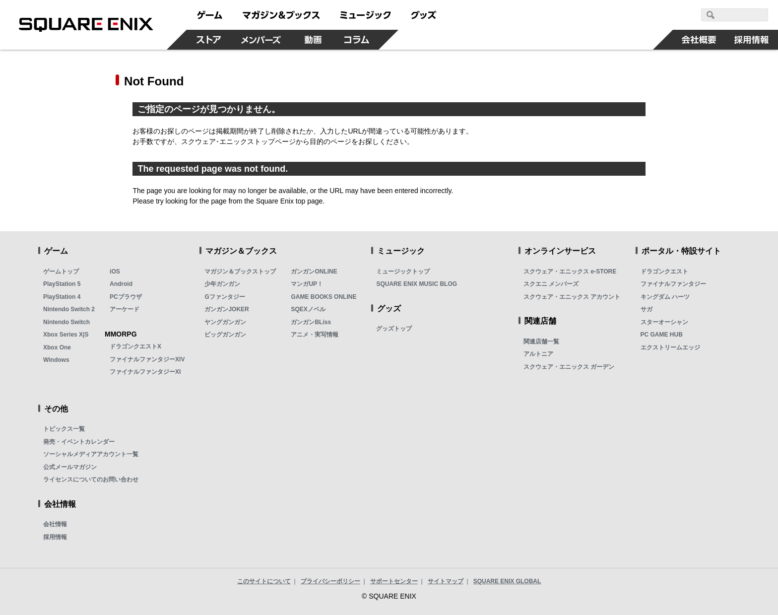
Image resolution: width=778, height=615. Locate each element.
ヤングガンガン (225, 322)
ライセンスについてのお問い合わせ (90, 479)
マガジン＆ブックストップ (240, 271)
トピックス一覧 (64, 428)
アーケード (124, 309)
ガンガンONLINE (314, 271)
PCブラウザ (126, 296)
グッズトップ (394, 328)
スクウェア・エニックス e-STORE (569, 271)
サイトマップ (445, 581)
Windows (56, 359)
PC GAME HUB (662, 334)
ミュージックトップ (403, 271)
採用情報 (55, 537)
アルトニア (538, 353)
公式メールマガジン (70, 467)
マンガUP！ (307, 283)
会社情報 (55, 524)
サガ (646, 309)
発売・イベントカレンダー (79, 441)
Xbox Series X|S (65, 334)
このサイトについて (264, 581)
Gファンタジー (224, 296)
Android (121, 283)
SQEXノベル (308, 309)
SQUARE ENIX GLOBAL (507, 581)
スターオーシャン (664, 322)
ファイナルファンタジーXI (145, 371)
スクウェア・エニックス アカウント (571, 296)
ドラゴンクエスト (664, 271)
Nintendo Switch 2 (69, 309)
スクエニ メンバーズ (551, 283)
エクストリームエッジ (670, 347)
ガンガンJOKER (226, 309)
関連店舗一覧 (541, 341)
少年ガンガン (222, 283)
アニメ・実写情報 (314, 334)
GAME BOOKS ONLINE (323, 296)
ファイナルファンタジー (673, 283)
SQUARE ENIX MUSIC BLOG (416, 283)
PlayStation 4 (61, 296)
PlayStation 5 (61, 283)
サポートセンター (394, 581)
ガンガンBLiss (311, 322)
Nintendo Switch (66, 322)
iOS (115, 271)
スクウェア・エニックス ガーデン (568, 366)
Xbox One (57, 347)
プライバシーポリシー (330, 581)
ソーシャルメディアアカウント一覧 (90, 454)
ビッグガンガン (225, 334)
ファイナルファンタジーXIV (147, 359)
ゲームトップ (61, 271)
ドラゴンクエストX (135, 346)
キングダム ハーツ (665, 296)
